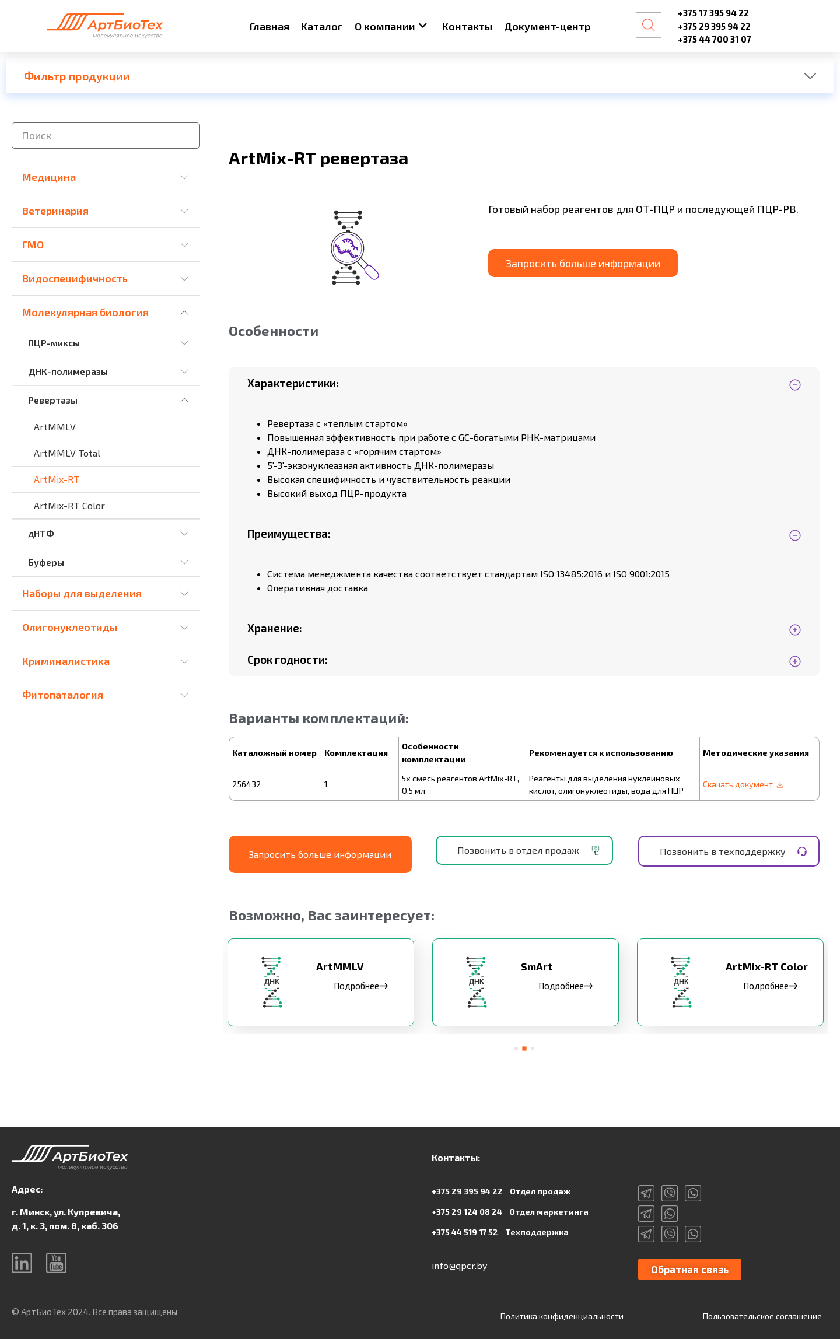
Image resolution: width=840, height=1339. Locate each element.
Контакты (467, 26)
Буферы (46, 561)
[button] (516, 1047)
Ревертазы (53, 399)
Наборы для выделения (82, 593)
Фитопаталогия (62, 694)
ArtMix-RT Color (69, 505)
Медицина (49, 176)
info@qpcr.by (459, 1264)
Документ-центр (547, 26)
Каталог (322, 26)
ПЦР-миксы (54, 342)
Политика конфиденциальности (562, 1315)
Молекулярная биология (85, 312)
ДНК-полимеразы (68, 371)
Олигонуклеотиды (69, 627)
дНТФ (41, 533)
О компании (391, 26)
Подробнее (362, 986)
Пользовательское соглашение (762, 1315)
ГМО (33, 244)
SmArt (538, 967)
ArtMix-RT (57, 479)
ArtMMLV (55, 426)
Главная (269, 26)
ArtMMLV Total (67, 452)
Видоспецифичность (75, 278)
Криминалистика (66, 660)
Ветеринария (55, 210)
